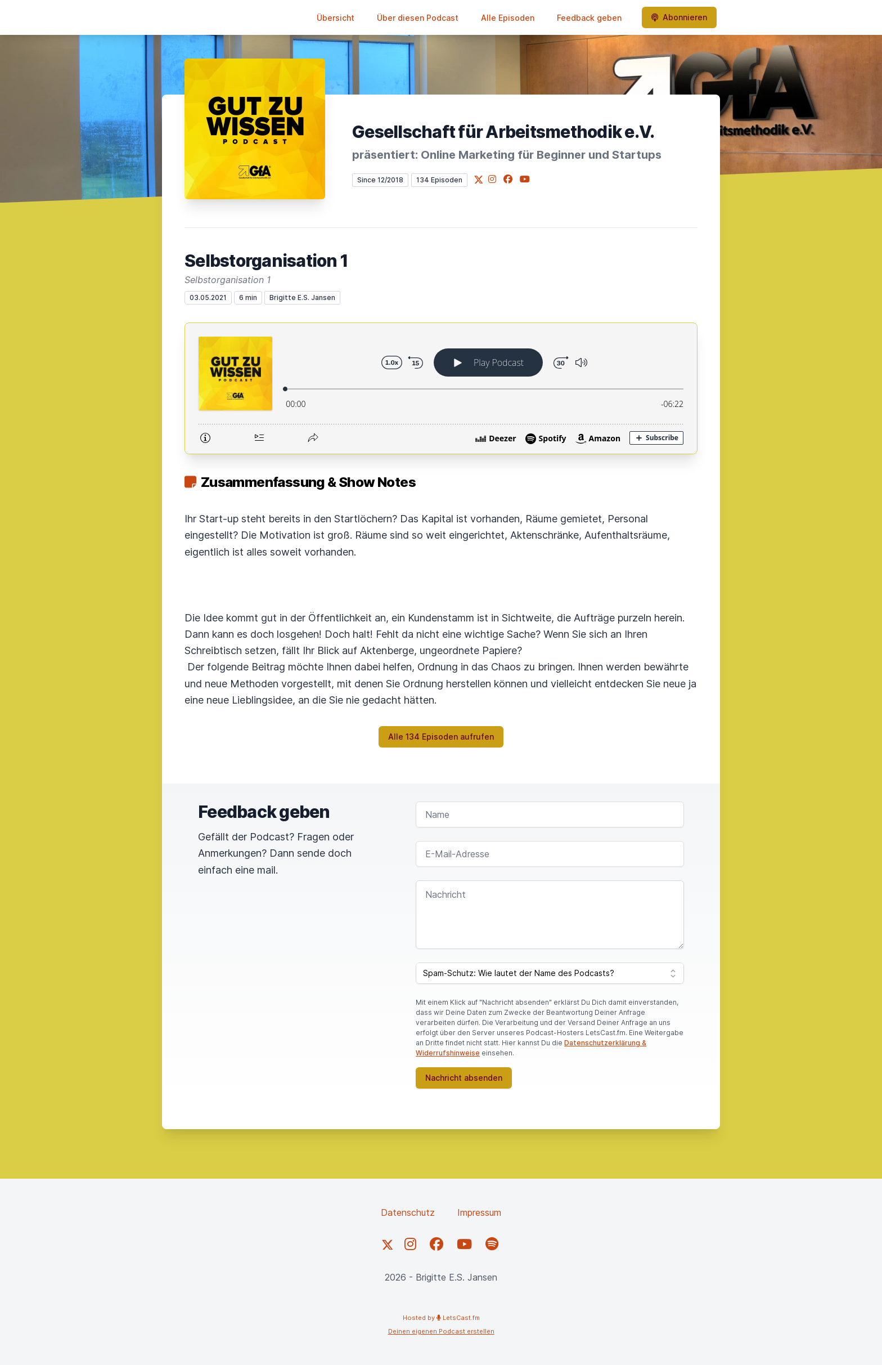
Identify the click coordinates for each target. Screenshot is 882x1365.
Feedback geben (589, 18)
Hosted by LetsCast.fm (441, 1318)
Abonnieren (679, 17)
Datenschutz (408, 1212)
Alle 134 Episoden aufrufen (441, 736)
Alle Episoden (507, 18)
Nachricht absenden (463, 1077)
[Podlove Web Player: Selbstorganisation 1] (441, 388)
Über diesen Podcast (417, 18)
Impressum (479, 1212)
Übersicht (335, 18)
